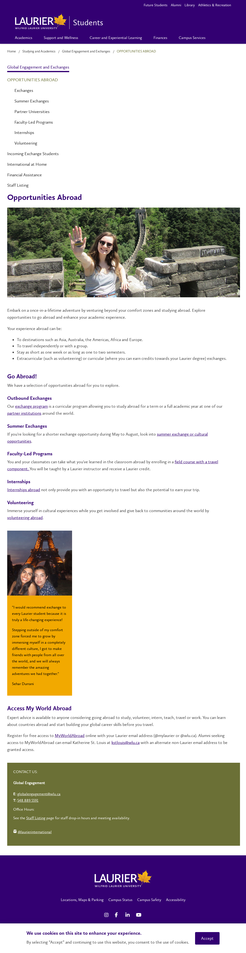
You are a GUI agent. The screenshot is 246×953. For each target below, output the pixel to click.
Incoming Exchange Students (33, 153)
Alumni (176, 5)
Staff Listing (18, 185)
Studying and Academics (38, 51)
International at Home (27, 164)
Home (11, 51)
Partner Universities (31, 111)
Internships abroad (23, 489)
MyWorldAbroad (70, 735)
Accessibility (175, 899)
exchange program (31, 406)
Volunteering (25, 143)
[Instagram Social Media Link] (107, 915)
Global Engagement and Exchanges (86, 51)
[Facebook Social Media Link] (118, 915)
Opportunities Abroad (32, 80)
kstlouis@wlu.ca (125, 742)
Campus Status (120, 899)
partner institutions (24, 413)
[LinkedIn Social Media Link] (128, 915)
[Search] (219, 37)
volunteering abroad (25, 517)
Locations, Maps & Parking (82, 899)
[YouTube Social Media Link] (139, 915)
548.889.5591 (27, 800)
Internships (24, 132)
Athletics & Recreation (214, 5)
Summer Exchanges (31, 101)
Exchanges (23, 90)
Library (189, 5)
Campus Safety (149, 899)
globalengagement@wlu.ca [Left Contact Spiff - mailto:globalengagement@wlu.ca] (39, 794)
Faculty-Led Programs (33, 122)
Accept (207, 938)
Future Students (155, 5)
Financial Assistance (24, 175)
